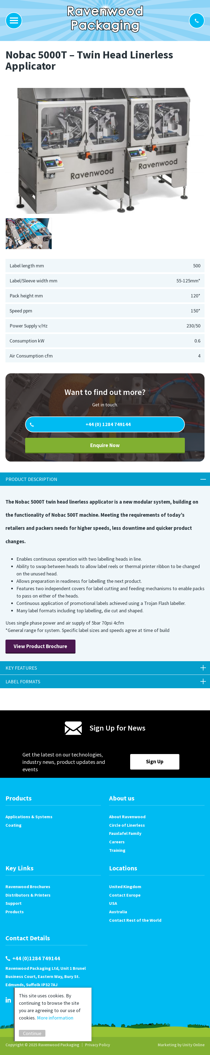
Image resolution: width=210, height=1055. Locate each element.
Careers (117, 841)
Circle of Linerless (127, 825)
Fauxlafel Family (125, 833)
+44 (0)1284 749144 (197, 20)
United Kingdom (125, 886)
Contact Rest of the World (135, 920)
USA (113, 903)
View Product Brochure (40, 646)
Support (13, 903)
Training (117, 850)
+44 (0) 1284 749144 (107, 424)
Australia (118, 911)
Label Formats (22, 681)
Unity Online (193, 1044)
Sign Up (155, 761)
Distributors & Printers (28, 895)
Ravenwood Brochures (27, 886)
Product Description (31, 479)
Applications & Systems (28, 816)
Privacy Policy (97, 1044)
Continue (32, 1033)
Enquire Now (105, 445)
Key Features (21, 668)
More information (55, 1018)
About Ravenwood (127, 816)
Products (14, 911)
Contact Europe (125, 895)
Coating (13, 825)
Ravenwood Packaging (105, 19)
